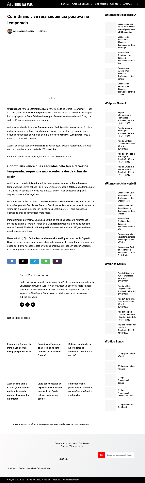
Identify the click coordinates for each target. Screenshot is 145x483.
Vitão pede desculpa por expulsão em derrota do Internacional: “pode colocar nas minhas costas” (50, 391)
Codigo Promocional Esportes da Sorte (126, 393)
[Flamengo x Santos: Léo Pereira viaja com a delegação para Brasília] (20, 331)
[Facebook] (11, 261)
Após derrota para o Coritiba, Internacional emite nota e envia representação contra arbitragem (18, 391)
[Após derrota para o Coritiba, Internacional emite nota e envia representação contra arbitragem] (20, 370)
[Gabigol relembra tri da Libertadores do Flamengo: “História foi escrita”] (81, 331)
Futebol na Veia (20, 425)
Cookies (64, 446)
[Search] (137, 4)
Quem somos (61, 443)
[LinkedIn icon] (22, 304)
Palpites (116, 4)
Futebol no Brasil (82, 4)
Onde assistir (101, 4)
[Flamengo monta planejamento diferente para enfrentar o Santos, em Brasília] (81, 370)
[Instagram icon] (33, 304)
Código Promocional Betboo (123, 380)
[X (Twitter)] (23, 261)
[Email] (57, 261)
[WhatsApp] (45, 261)
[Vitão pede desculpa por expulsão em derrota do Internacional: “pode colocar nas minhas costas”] (51, 370)
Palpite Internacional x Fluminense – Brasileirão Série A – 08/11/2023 (126, 117)
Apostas (127, 4)
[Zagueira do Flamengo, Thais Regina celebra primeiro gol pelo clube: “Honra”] (51, 331)
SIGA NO (64, 459)
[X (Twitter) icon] (28, 304)
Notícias (65, 4)
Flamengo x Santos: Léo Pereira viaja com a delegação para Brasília (19, 348)
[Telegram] (34, 261)
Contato (73, 443)
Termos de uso (77, 446)
